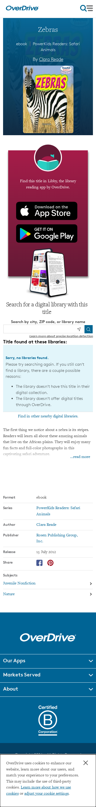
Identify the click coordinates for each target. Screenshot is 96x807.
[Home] (22, 9)
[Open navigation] (86, 8)
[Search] (88, 329)
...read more (80, 457)
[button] (48, 661)
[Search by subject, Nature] (48, 594)
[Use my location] (79, 329)
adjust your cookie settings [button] (46, 794)
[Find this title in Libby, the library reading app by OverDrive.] (48, 213)
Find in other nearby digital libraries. (48, 416)
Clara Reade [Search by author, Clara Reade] (51, 59)
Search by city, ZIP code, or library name (48, 321)
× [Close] (85, 762)
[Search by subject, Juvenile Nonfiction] (48, 584)
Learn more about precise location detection (61, 336)
